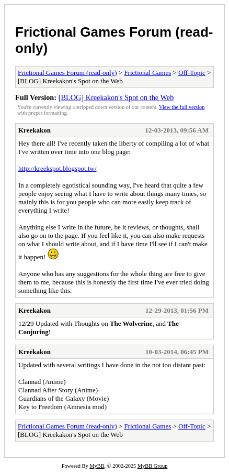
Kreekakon (34, 130)
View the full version (181, 107)
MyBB (96, 466)
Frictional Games (147, 72)
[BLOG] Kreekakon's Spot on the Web (116, 97)
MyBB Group (152, 466)
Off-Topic (191, 72)
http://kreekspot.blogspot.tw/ (57, 168)
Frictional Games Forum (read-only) (67, 72)
